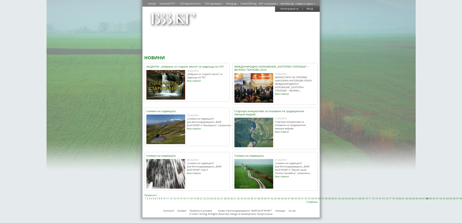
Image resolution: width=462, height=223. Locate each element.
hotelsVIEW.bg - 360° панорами (258, 3)
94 (447, 198)
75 (383, 198)
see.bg (151, 3)
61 (336, 198)
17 (187, 198)
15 (181, 198)
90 (434, 198)
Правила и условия (201, 210)
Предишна (150, 195)
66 (353, 198)
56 (319, 198)
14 (177, 198)
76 (386, 198)
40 (265, 198)
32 (238, 198)
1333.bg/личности (189, 3)
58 (326, 198)
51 (302, 198)
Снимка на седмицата (161, 111)
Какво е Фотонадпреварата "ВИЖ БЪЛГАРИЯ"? (245, 210)
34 (245, 198)
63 (342, 198)
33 (241, 198)
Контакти (168, 210)
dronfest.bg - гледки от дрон (297, 3)
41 (268, 198)
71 (370, 198)
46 (285, 198)
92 (440, 198)
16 (184, 198)
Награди (280, 210)
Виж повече (194, 80)
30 (231, 198)
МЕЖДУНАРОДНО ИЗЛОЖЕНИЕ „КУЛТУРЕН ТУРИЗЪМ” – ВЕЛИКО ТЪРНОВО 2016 (271, 68)
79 (397, 198)
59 (329, 198)
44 (278, 198)
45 (282, 198)
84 (413, 198)
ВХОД (310, 8)
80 (400, 198)
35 (248, 198)
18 (191, 198)
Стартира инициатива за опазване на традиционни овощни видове (269, 113)
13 (174, 198)
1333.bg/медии (212, 3)
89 (430, 198)
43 (275, 198)
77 (390, 198)
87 (424, 198)
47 (289, 198)
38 (258, 198)
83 (410, 198)
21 (201, 198)
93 (444, 198)
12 (171, 198)
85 (417, 198)
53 (309, 198)
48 (292, 198)
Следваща (312, 201)
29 (228, 198)
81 (403, 198)
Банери (182, 210)
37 (255, 198)
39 (262, 198)
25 (214, 198)
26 (218, 198)
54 (312, 198)
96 (454, 198)
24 (211, 198)
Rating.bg (231, 3)
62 (339, 198)
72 (373, 198)
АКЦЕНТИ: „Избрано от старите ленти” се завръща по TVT (185, 66)
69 (363, 198)
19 (194, 198)
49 (295, 198)
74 (380, 198)
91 (437, 198)
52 (306, 198)
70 (366, 198)
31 (235, 198)
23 (208, 198)
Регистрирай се (290, 8)
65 (349, 198)
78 (393, 198)
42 (272, 198)
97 (457, 198)
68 (359, 198)
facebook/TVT (167, 3)
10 (164, 198)
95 (450, 198)
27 (221, 198)
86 (420, 198)
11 (167, 198)
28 (225, 198)
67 (356, 198)
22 (204, 198)
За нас (292, 210)
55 (316, 198)
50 (299, 198)
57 (322, 198)
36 (251, 198)
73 (376, 198)
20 (198, 198)
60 (333, 198)
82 (407, 198)
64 (346, 198)
